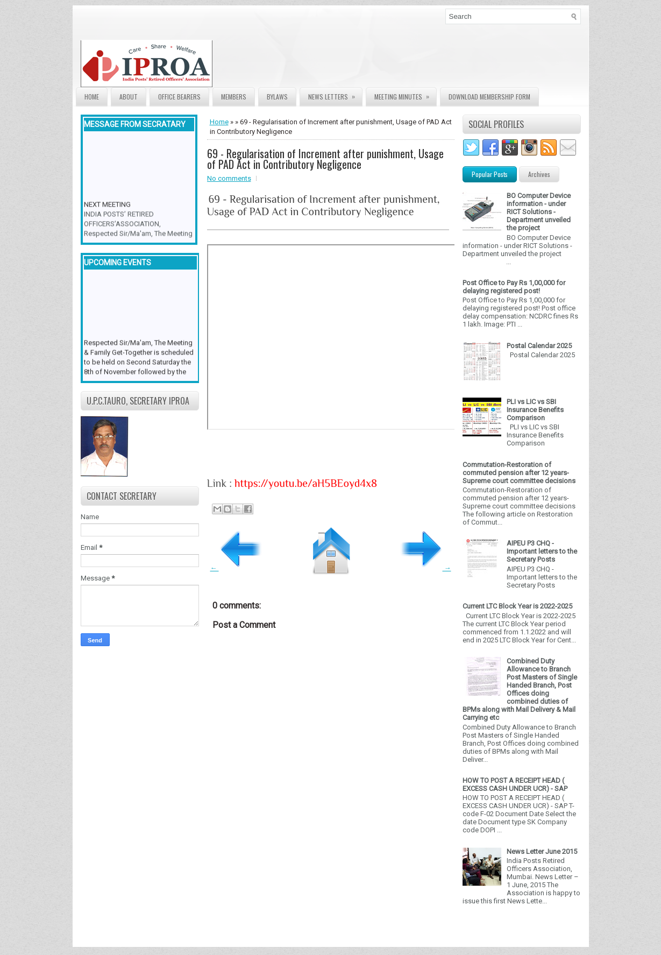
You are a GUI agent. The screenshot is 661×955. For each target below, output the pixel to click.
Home (91, 96)
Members (233, 96)
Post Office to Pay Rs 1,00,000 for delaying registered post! (514, 287)
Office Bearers (179, 96)
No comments (229, 178)
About (128, 96)
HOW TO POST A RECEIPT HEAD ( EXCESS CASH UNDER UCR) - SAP (515, 784)
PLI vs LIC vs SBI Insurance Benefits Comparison (535, 410)
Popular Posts (490, 174)
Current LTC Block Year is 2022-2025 (517, 606)
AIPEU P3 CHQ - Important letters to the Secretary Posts (542, 551)
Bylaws (277, 96)
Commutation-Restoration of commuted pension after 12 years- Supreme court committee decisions (519, 473)
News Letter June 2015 (542, 851)
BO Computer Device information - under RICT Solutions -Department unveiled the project (539, 212)
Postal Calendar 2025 (539, 346)
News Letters (335, 94)
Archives (539, 174)
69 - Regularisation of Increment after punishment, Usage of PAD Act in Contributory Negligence (325, 158)
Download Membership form (489, 96)
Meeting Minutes (405, 94)
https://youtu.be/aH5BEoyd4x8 (305, 483)
